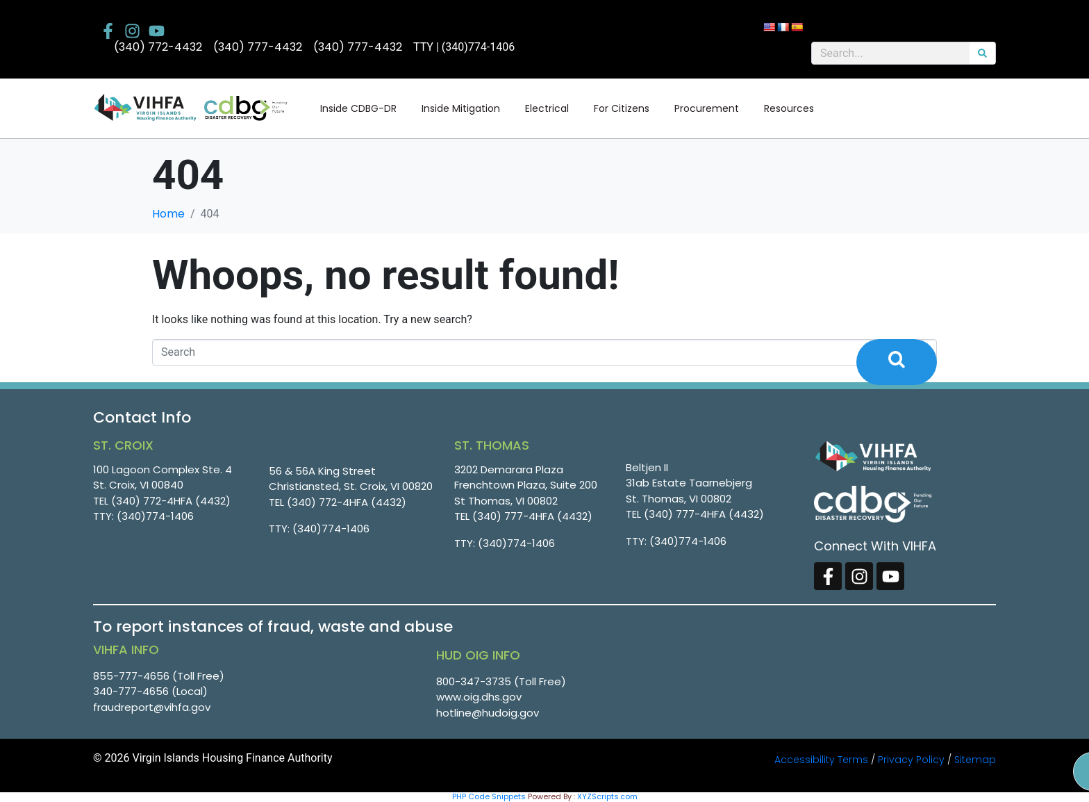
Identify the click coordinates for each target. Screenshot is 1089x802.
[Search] (982, 53)
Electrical (547, 108)
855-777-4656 (131, 676)
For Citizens (621, 108)
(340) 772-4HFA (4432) (171, 500)
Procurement (706, 108)
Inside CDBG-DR (358, 108)
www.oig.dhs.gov (479, 696)
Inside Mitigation (461, 108)
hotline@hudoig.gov (487, 712)
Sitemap (975, 760)
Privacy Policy (911, 760)
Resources (789, 108)
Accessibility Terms (821, 760)
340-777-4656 (131, 691)
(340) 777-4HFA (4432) (532, 516)
